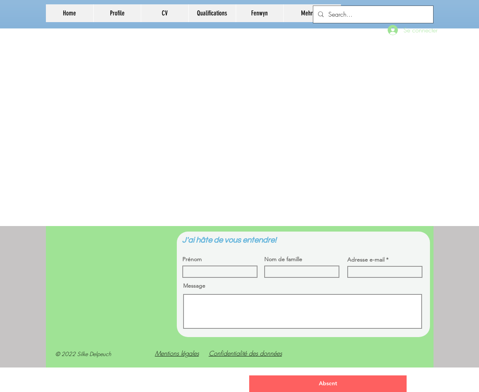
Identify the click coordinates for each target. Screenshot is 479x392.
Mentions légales (177, 353)
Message (194, 285)
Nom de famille (283, 259)
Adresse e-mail (365, 259)
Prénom (192, 259)
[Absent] (328, 383)
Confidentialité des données (245, 353)
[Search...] (372, 14)
